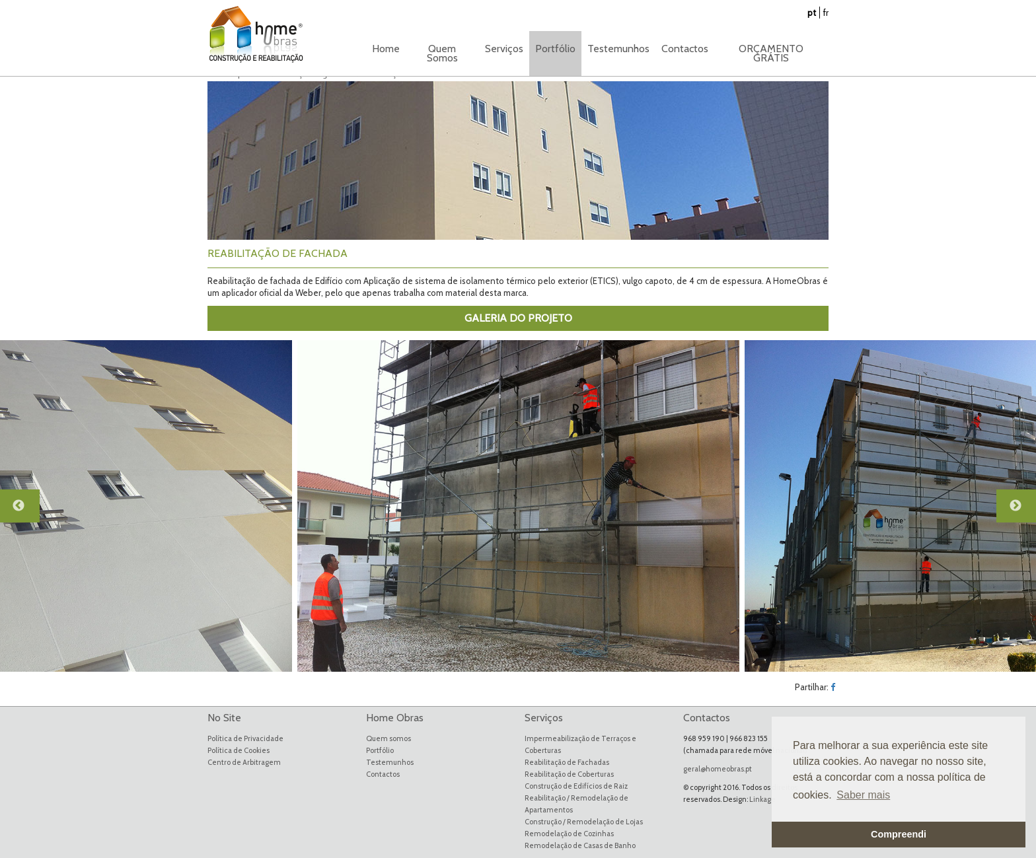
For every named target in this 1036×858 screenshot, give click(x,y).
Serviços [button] (504, 48)
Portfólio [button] (555, 48)
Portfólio (380, 750)
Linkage (762, 799)
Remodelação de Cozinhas (569, 833)
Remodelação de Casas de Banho (580, 845)
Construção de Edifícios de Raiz (576, 786)
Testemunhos (618, 48)
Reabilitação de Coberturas (569, 774)
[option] (518, 506)
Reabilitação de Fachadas (567, 762)
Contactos (684, 48)
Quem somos (388, 738)
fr (826, 12)
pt (811, 12)
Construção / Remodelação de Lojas (584, 821)
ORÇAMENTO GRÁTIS (771, 53)
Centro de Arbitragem (244, 762)
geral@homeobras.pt (717, 768)
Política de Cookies (238, 750)
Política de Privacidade (245, 738)
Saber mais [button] (863, 795)
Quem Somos (442, 53)
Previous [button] (26, 511)
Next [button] (1022, 511)
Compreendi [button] (898, 834)
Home (386, 48)
